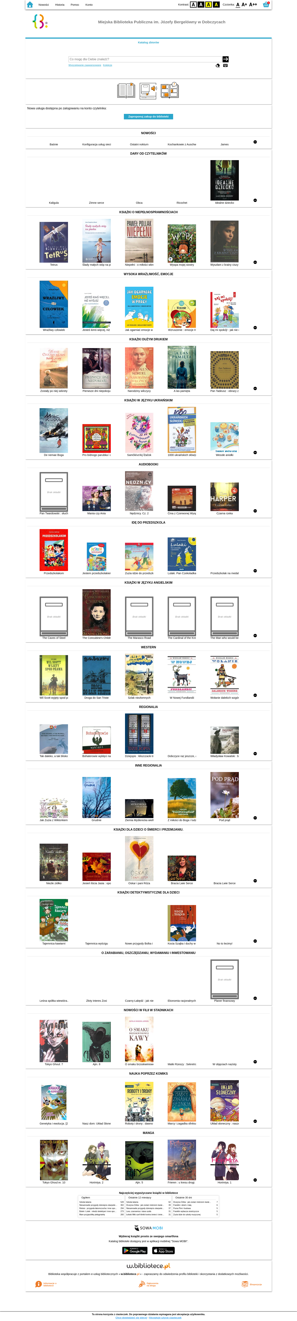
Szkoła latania (85, 1202)
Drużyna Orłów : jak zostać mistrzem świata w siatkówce (150, 1205)
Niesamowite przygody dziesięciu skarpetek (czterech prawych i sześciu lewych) (113, 1205)
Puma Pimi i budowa (182, 1208)
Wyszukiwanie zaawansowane (85, 65)
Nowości (44, 4)
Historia (59, 4)
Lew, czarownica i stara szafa (138, 1211)
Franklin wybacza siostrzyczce (186, 1211)
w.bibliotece (130, 1274)
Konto (89, 4)
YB (209, 4)
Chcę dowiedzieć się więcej (131, 1317)
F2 (253, 4)
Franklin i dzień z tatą (182, 1205)
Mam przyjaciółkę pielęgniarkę (92, 1215)
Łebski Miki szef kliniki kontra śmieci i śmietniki (146, 1215)
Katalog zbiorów (148, 42)
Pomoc (75, 4)
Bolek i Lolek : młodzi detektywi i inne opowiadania (100, 1211)
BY (216, 4)
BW (201, 4)
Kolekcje (107, 65)
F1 (244, 4)
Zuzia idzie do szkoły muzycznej (186, 1215)
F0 (238, 4)
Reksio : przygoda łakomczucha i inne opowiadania (101, 1208)
